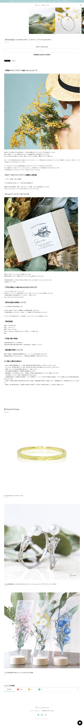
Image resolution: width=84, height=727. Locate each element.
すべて (9, 689)
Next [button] (81, 21)
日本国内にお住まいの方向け (42, 54)
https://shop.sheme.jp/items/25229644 (13, 297)
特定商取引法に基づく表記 (48, 710)
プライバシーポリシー (35, 710)
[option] (42, 21)
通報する (14, 60)
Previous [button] (2, 21)
